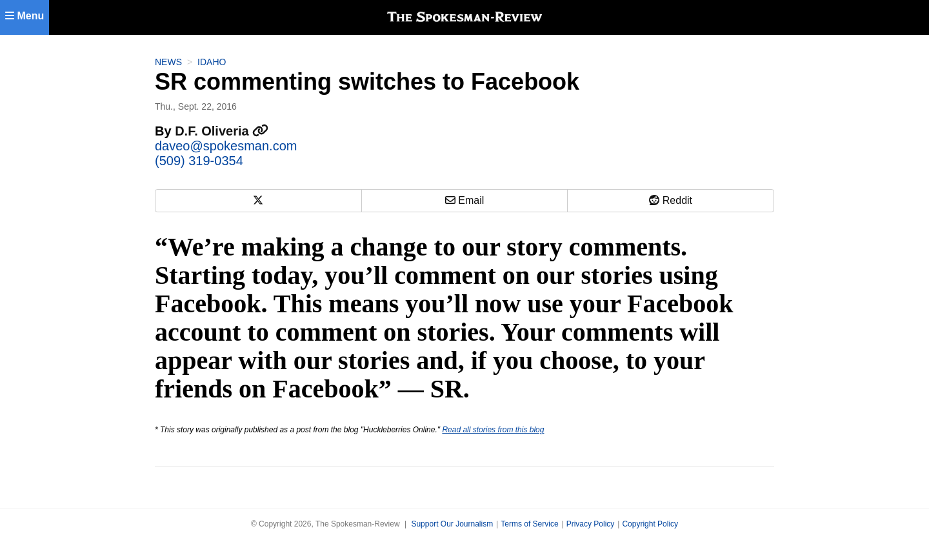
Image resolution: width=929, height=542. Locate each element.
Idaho (211, 62)
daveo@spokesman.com (226, 146)
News (168, 62)
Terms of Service (529, 523)
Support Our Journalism (452, 523)
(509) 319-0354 (199, 161)
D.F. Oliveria (221, 131)
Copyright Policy (650, 523)
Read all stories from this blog (493, 429)
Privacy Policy (590, 523)
